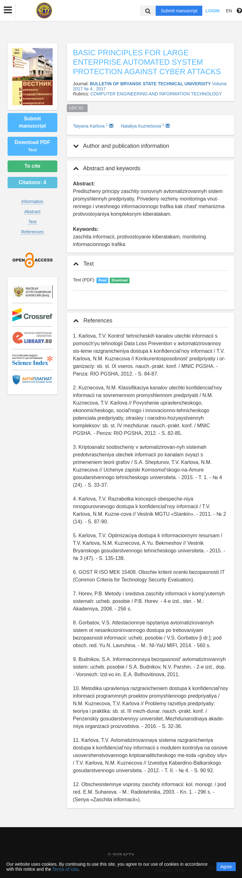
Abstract (32, 211)
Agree (226, 866)
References (32, 231)
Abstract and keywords (107, 168)
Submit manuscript (179, 10)
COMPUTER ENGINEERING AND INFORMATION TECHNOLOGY (156, 93)
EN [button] (229, 10)
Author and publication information (121, 146)
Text (32, 221)
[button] (8, 10)
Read (102, 280)
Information (32, 201)
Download (120, 280)
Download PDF (32, 146)
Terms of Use (65, 869)
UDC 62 (77, 108)
